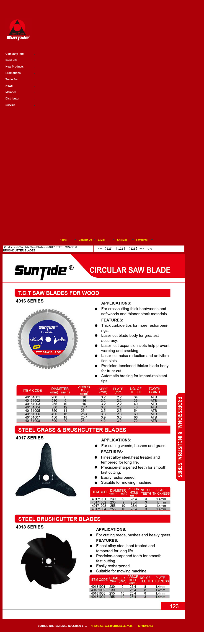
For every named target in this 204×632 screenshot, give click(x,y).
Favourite (142, 239)
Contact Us (85, 239)
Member (10, 92)
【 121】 (108, 248)
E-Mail (101, 239)
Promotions (13, 73)
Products (9, 247)
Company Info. (14, 53)
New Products (14, 66)
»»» (142, 248)
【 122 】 (120, 248)
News (9, 85)
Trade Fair (11, 79)
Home (63, 239)
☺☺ (149, 248)
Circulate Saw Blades (32, 247)
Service (10, 105)
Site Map (122, 239)
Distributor (12, 98)
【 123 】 (132, 248)
